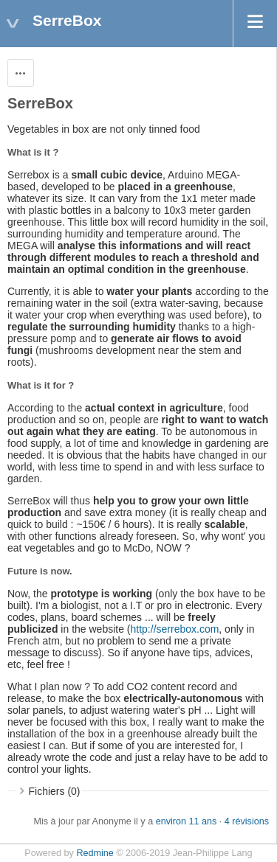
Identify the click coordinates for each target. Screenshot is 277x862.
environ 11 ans (186, 821)
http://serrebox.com (175, 629)
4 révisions (247, 821)
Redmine (94, 853)
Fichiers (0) (55, 791)
